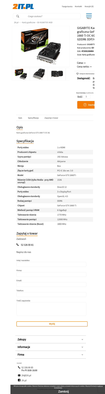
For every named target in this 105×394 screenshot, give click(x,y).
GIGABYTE (91, 44)
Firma (18, 270)
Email (18, 280)
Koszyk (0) (89, 6)
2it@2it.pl (26, 375)
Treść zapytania (23, 300)
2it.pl (16, 22)
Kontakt (78, 6)
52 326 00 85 (27, 367)
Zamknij (63, 391)
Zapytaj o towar (51, 118)
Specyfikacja (33, 118)
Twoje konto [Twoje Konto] (67, 6)
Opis (20, 118)
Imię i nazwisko (22, 260)
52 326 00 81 (27, 245)
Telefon (19, 290)
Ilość (79, 96)
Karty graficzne (28, 22)
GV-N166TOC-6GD (44, 22)
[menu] (89, 16)
